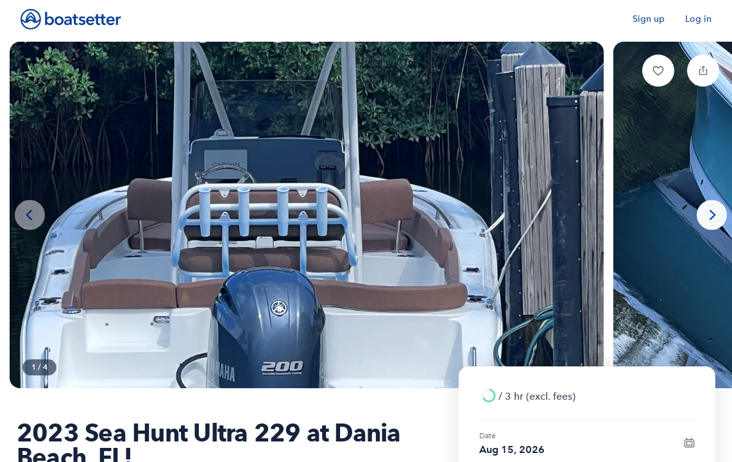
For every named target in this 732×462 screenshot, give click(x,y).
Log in (698, 18)
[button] (658, 71)
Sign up (649, 18)
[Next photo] (712, 215)
